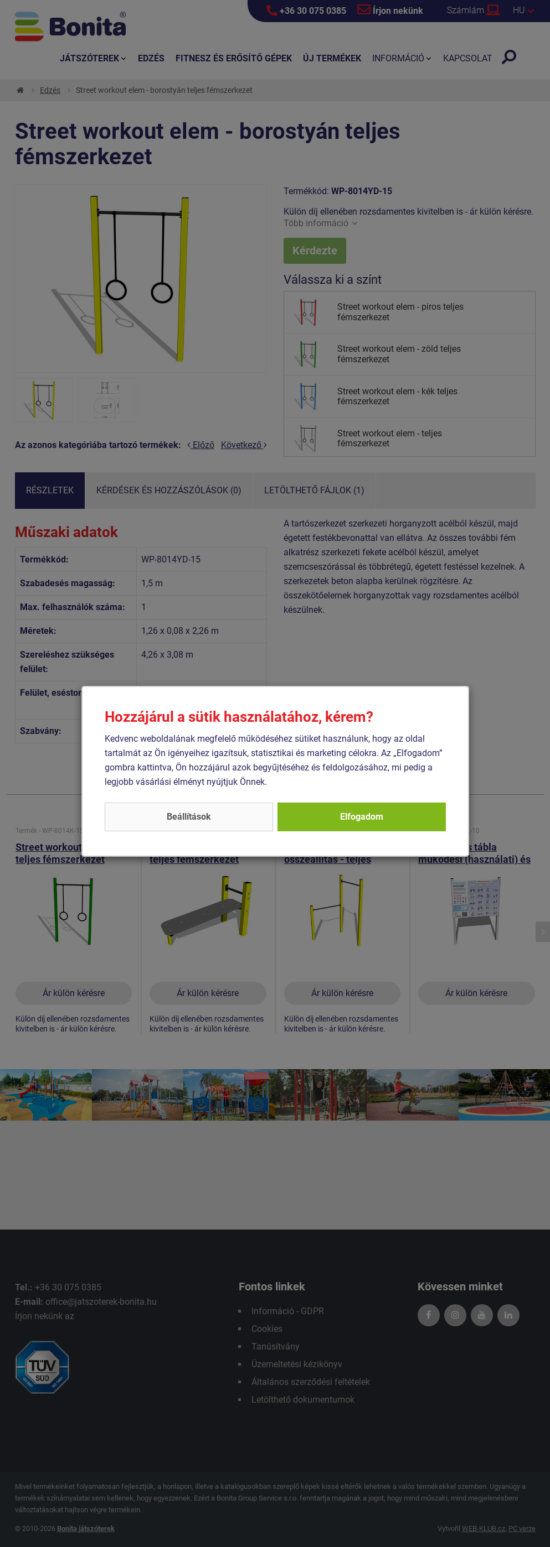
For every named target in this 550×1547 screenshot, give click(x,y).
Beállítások (189, 816)
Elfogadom (361, 816)
